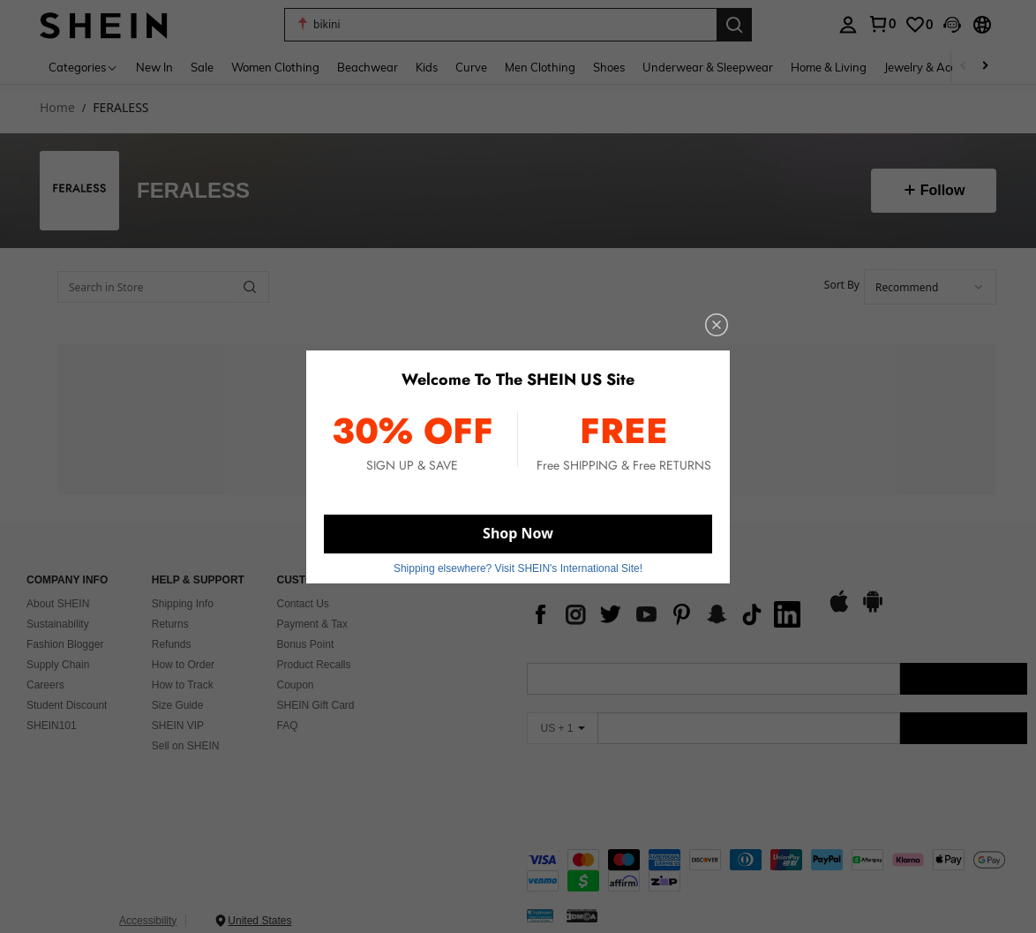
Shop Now (518, 527)
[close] (698, 337)
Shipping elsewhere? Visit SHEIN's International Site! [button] (517, 559)
